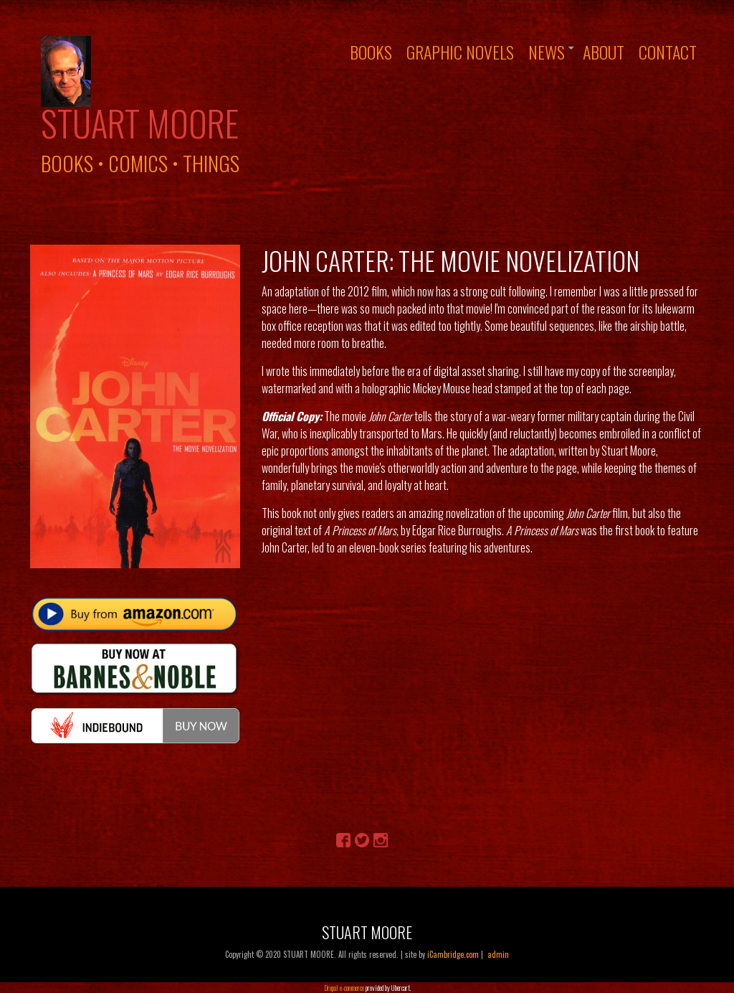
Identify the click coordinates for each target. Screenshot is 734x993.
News (546, 52)
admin (498, 954)
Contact (668, 52)
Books (371, 52)
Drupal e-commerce (344, 987)
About (603, 52)
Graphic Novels (460, 52)
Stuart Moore (140, 123)
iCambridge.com (453, 954)
